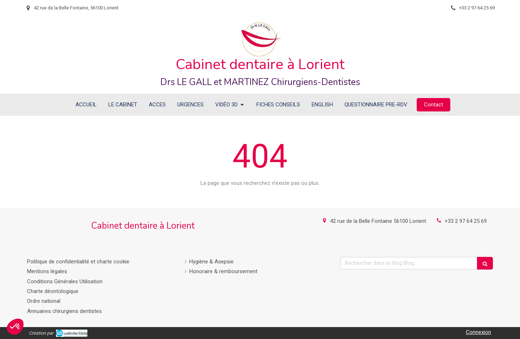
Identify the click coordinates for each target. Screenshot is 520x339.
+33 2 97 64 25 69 (466, 221)
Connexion (478, 332)
